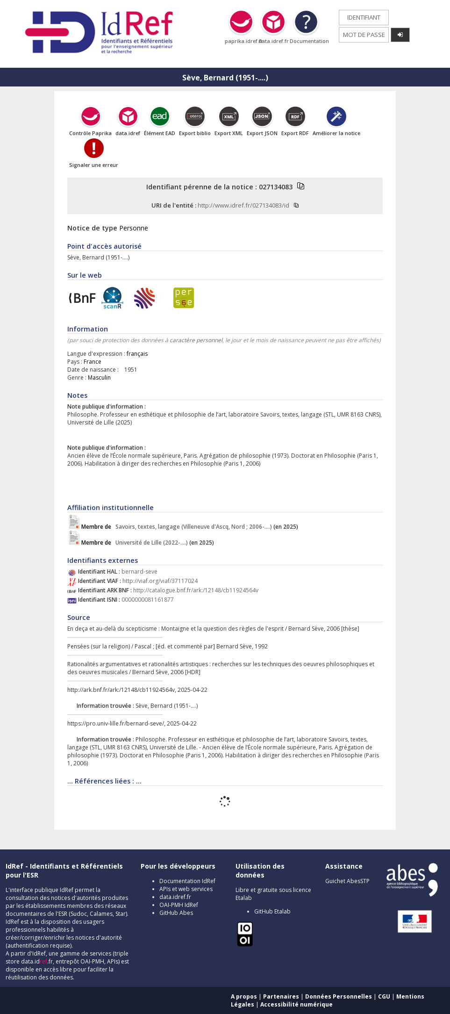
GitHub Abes (176, 913)
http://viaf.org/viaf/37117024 (160, 581)
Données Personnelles (338, 996)
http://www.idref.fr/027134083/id (243, 205)
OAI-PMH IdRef (178, 905)
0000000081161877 (147, 600)
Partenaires (281, 996)
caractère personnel (196, 340)
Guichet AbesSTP (347, 881)
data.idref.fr (175, 897)
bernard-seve (139, 571)
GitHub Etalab (272, 911)
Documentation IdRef (187, 881)
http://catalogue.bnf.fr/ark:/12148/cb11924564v (195, 590)
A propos (244, 996)
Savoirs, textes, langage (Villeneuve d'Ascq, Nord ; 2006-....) (177, 527)
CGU (384, 996)
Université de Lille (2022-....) (135, 543)
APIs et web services (186, 889)
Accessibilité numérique (296, 1004)
